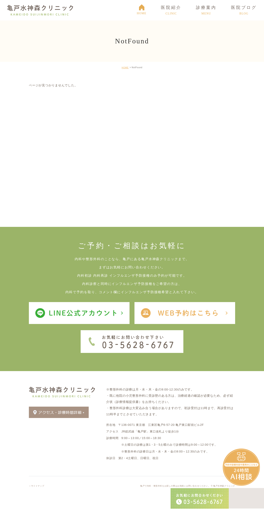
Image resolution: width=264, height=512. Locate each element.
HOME (125, 68)
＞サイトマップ (36, 485)
